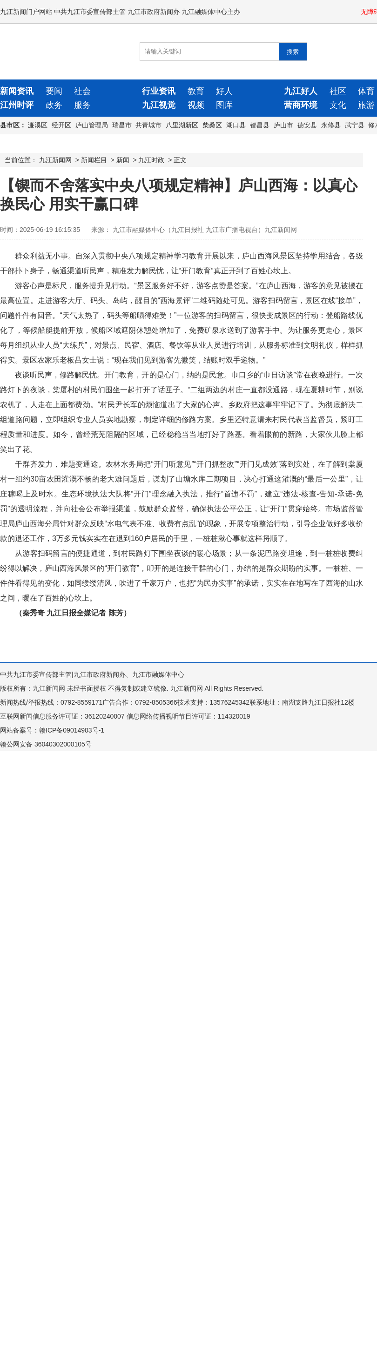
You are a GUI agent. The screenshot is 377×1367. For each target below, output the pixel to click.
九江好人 (300, 91)
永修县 (331, 125)
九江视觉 (158, 105)
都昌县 (259, 125)
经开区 (61, 125)
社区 (338, 91)
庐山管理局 (91, 125)
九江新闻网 (55, 160)
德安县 (307, 125)
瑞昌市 (122, 125)
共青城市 (148, 125)
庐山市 (283, 125)
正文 (180, 160)
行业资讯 (158, 91)
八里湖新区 (182, 125)
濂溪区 (37, 125)
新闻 (122, 160)
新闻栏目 (94, 160)
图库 (224, 105)
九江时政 (151, 160)
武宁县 (354, 125)
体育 (366, 91)
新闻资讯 (17, 91)
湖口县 (236, 125)
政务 (54, 105)
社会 (82, 91)
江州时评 (17, 105)
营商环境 (300, 105)
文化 (338, 105)
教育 (196, 91)
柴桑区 (212, 125)
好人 (224, 91)
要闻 (54, 91)
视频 (196, 105)
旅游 (366, 105)
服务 (82, 105)
